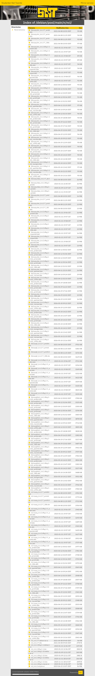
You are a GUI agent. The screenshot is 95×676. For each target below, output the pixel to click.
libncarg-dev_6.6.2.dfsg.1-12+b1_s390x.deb (38, 307)
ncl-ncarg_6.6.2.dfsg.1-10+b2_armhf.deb (38, 559)
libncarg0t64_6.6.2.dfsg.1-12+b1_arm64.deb (39, 435)
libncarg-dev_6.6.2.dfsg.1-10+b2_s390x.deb (38, 278)
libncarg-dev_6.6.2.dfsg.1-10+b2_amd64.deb (38, 250)
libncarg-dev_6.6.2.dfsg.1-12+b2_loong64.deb (38, 328)
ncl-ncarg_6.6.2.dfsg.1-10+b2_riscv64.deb (38, 571)
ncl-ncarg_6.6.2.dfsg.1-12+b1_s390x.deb (38, 604)
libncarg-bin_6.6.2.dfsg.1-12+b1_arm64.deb (39, 122)
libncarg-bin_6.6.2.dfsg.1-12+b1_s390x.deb (39, 142)
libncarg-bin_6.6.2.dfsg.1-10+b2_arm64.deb (39, 89)
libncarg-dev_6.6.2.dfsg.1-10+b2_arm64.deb (38, 254)
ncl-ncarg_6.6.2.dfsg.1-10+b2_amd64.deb (38, 547)
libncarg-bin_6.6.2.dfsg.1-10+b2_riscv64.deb (39, 109)
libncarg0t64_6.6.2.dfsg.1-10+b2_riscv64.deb (39, 423)
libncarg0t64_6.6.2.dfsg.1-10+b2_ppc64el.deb (39, 419)
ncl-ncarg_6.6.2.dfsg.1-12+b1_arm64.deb (38, 584)
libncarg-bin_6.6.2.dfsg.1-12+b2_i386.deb (39, 159)
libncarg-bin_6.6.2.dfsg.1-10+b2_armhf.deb (39, 97)
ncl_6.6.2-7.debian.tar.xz (38, 641)
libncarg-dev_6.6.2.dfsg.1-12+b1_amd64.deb (38, 283)
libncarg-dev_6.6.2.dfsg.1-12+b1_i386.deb (38, 295)
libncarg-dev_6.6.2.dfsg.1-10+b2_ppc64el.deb (38, 270)
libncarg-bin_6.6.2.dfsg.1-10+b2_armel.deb (39, 93)
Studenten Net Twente (12, 2)
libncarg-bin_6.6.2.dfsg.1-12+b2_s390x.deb (39, 175)
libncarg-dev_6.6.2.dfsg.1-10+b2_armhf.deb (38, 262)
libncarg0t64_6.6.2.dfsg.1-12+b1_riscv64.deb (39, 452)
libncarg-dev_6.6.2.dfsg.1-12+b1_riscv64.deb (38, 303)
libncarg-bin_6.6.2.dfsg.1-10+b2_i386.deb (39, 101)
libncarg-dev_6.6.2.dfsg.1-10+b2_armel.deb (38, 258)
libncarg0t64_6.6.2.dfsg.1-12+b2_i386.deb (39, 472)
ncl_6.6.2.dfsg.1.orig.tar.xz (38, 664)
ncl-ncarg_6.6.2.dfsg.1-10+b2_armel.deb (38, 555)
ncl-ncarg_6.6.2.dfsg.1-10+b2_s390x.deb (38, 575)
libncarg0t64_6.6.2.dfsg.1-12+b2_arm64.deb (39, 464)
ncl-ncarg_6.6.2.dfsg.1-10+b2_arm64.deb (38, 551)
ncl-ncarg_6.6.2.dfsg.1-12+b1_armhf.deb (38, 588)
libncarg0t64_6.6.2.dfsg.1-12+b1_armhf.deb (39, 439)
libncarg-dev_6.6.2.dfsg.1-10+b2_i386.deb (38, 266)
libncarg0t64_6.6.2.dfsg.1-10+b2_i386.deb (39, 415)
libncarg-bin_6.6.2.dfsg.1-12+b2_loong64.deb (39, 163)
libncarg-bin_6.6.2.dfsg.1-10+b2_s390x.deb (39, 114)
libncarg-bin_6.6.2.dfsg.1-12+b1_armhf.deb (39, 126)
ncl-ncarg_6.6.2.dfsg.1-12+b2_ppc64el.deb (38, 629)
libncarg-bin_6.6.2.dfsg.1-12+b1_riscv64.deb (39, 138)
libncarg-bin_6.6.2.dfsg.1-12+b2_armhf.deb (39, 155)
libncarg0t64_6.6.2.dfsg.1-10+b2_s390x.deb (39, 427)
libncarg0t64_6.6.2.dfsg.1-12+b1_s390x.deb (39, 456)
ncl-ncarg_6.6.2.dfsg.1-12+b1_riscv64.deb (38, 600)
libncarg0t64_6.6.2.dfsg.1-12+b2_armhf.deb (39, 468)
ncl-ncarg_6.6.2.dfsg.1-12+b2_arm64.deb (38, 613)
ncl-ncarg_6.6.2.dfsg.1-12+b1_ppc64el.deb (38, 596)
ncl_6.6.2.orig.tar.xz (36, 666)
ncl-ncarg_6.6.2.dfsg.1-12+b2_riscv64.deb (38, 633)
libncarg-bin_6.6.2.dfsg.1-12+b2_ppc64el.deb (39, 167)
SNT (80, 672)
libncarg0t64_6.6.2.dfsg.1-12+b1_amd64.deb (39, 431)
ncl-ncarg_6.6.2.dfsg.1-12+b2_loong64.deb (38, 625)
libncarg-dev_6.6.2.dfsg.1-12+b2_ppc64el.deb (38, 332)
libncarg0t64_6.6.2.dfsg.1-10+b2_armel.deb (39, 406)
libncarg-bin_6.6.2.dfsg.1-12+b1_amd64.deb (39, 118)
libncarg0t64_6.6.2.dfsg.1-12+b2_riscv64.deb (39, 485)
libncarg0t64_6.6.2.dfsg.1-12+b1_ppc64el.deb (39, 448)
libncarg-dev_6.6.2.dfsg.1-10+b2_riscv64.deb (38, 274)
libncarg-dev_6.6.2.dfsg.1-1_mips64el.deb (38, 233)
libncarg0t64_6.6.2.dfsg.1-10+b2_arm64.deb (39, 402)
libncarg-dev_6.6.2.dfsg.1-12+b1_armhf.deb (38, 291)
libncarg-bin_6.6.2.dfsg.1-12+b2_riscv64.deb (39, 171)
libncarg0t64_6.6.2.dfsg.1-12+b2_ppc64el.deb (39, 481)
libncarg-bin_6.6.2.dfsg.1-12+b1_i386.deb (39, 130)
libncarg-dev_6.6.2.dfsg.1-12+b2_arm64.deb (38, 316)
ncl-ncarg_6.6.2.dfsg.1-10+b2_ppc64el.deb (38, 567)
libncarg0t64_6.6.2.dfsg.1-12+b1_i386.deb (39, 443)
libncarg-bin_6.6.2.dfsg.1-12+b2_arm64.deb (39, 151)
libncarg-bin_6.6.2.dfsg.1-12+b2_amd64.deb (39, 146)
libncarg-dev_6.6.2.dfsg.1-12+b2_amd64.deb (38, 312)
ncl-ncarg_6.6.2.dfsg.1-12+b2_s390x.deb (38, 637)
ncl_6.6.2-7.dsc (35, 643)
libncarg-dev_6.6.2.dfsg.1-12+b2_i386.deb (38, 324)
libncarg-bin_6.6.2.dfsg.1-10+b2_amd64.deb (39, 85)
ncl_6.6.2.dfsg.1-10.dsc (38, 655)
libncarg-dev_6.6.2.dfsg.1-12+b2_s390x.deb (38, 340)
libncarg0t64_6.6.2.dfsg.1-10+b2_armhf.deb (39, 410)
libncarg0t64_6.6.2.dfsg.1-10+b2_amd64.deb (39, 398)
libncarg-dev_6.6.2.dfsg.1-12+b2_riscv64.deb (38, 336)
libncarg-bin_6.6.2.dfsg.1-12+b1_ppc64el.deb (39, 134)
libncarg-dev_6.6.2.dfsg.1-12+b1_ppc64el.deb (38, 299)
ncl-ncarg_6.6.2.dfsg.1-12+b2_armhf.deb (38, 617)
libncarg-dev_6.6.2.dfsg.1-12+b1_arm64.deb (38, 287)
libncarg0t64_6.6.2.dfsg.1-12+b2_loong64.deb (39, 476)
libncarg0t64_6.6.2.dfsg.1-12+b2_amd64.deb (39, 460)
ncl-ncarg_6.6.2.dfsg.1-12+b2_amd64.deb (38, 608)
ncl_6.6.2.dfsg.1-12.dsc (38, 662)
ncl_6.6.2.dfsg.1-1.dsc (37, 649)
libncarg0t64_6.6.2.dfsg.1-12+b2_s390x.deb (39, 489)
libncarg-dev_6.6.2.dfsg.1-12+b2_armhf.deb (38, 320)
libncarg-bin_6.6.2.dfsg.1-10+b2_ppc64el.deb (39, 105)
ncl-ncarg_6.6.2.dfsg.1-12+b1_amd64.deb (38, 580)
